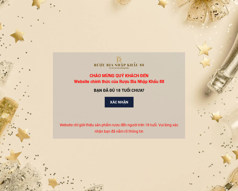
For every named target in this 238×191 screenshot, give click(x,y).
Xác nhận (119, 102)
